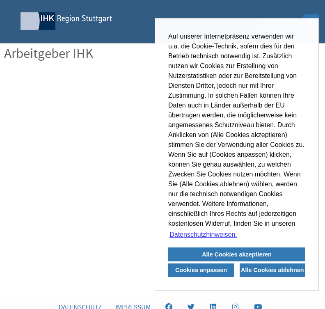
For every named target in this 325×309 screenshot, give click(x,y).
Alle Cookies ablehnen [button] (272, 270)
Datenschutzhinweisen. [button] (203, 234)
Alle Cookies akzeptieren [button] (237, 254)
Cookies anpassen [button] (201, 270)
